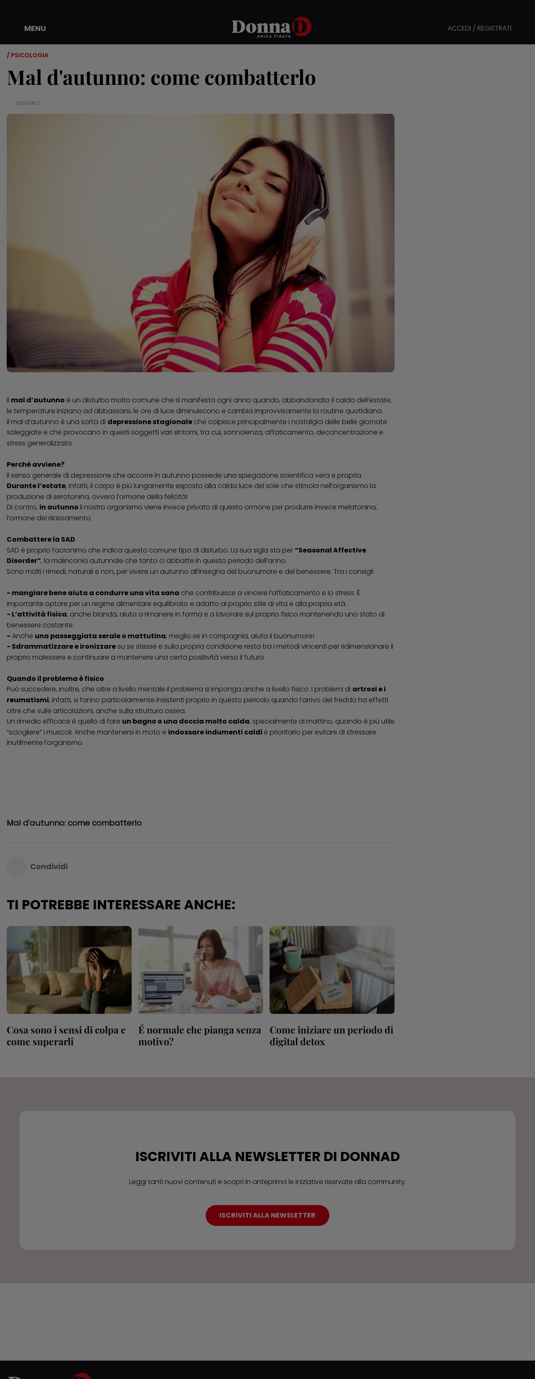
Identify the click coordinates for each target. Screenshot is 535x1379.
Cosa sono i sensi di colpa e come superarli (66, 1035)
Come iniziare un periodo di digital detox (331, 1035)
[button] (29, 28)
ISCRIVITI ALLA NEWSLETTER (267, 1215)
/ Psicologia (27, 55)
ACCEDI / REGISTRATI (480, 28)
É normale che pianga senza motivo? (199, 1035)
